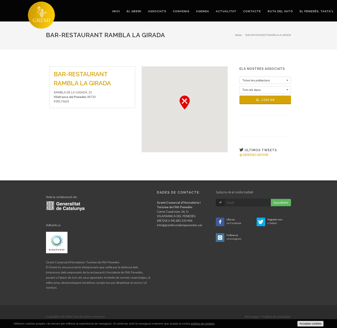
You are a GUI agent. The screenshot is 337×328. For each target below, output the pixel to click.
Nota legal (252, 316)
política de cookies (202, 323)
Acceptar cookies (311, 323)
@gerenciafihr (253, 155)
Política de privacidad (276, 316)
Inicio (238, 35)
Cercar (265, 100)
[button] (184, 102)
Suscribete (281, 202)
